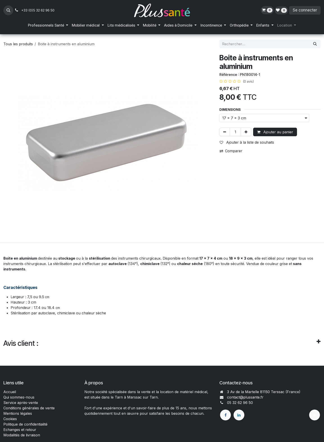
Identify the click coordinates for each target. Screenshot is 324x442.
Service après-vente (20, 402)
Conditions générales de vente (29, 408)
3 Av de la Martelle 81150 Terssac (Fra (260, 392)
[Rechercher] (315, 44)
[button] (8, 10)
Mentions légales (17, 413)
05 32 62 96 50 (240, 402)
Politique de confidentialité (25, 424)
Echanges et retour (19, 429)
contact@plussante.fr (245, 397)
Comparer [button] (231, 151)
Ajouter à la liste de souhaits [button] (247, 142)
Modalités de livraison (21, 435)
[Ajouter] (246, 132)
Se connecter (305, 10)
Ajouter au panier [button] (275, 132)
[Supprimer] (224, 132)
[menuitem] (48, 25)
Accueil (9, 392)
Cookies (10, 419)
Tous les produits (18, 44)
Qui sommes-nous (18, 397)
